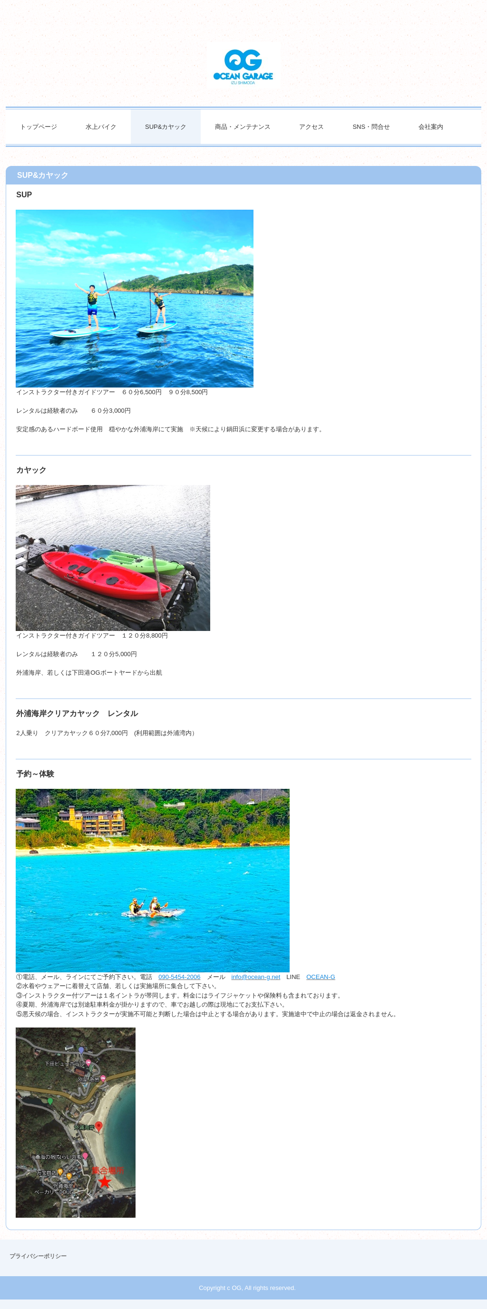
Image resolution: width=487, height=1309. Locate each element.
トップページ (38, 126)
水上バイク (101, 126)
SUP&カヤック (165, 126)
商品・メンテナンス (243, 126)
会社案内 (431, 126)
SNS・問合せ (371, 126)
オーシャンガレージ (244, 65)
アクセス (311, 126)
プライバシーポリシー (38, 1256)
